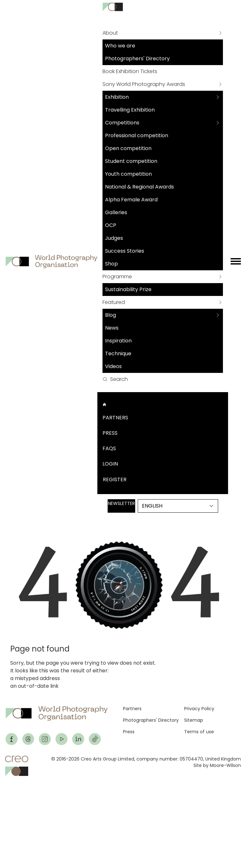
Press (110, 433)
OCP (110, 225)
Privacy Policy (199, 708)
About (110, 33)
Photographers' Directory (137, 58)
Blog (110, 315)
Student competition (131, 161)
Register (115, 479)
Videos (113, 366)
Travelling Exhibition (130, 110)
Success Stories (124, 251)
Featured (113, 302)
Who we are (120, 45)
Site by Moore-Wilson (217, 765)
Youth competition (128, 174)
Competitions (122, 122)
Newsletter (121, 503)
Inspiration (118, 340)
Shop (111, 263)
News (112, 328)
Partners (115, 417)
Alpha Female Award (131, 199)
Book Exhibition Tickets (129, 71)
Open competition (128, 148)
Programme (117, 276)
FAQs (109, 448)
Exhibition (117, 97)
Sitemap (193, 720)
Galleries (116, 212)
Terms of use (199, 731)
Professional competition (136, 135)
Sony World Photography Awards (143, 84)
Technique (118, 353)
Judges (114, 238)
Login (110, 463)
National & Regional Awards (139, 186)
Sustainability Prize (128, 289)
